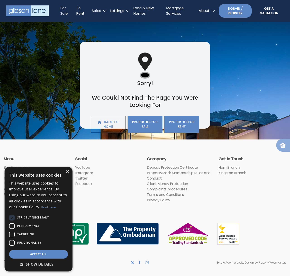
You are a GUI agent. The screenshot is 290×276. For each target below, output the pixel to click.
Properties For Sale (145, 124)
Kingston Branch (232, 172)
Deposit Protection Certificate (172, 167)
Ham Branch (229, 167)
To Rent (80, 10)
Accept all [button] (38, 254)
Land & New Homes (143, 10)
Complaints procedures (167, 189)
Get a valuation (269, 10)
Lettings (120, 10)
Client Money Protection (167, 183)
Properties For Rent (182, 124)
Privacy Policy (158, 200)
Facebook (83, 183)
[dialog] (38, 219)
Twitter (81, 178)
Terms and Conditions (165, 194)
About (207, 10)
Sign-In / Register (235, 10)
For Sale (64, 10)
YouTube (82, 167)
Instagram (84, 172)
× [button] (67, 171)
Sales (99, 10)
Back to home (108, 124)
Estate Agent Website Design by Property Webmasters (251, 262)
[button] (38, 264)
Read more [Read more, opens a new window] (48, 207)
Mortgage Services (175, 10)
